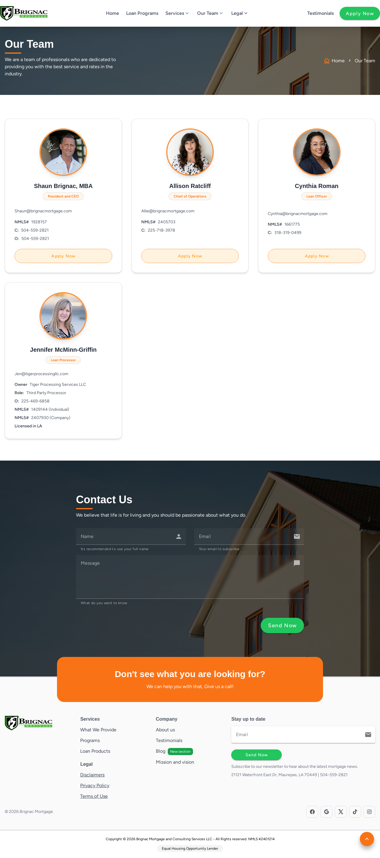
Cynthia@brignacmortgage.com (297, 213)
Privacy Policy (94, 785)
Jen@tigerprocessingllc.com (41, 373)
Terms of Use (94, 796)
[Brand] (39, 723)
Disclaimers (92, 775)
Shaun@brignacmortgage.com (43, 211)
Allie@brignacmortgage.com (167, 211)
